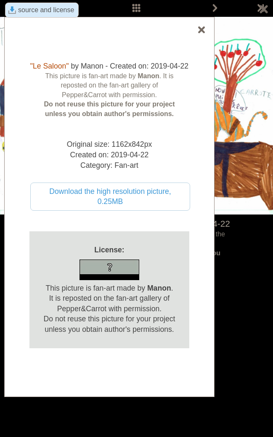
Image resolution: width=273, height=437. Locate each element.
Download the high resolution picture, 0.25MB (110, 196)
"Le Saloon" (49, 66)
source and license (46, 9)
